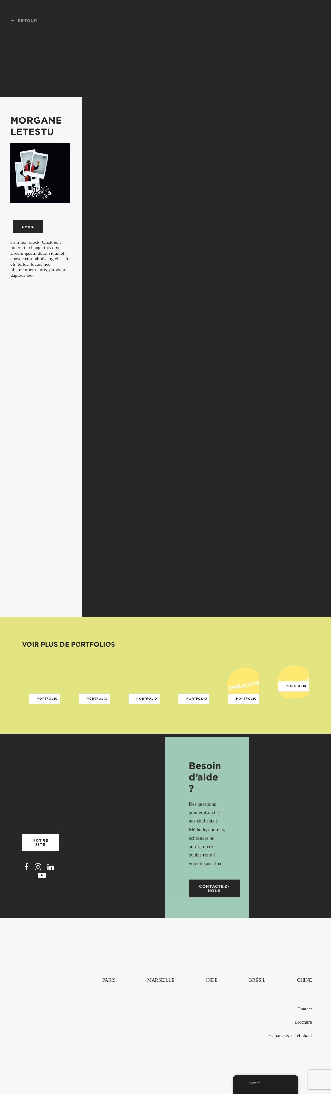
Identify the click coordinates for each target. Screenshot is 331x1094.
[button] (26, 878)
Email (28, 227)
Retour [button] (24, 20)
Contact (304, 1008)
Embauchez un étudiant (290, 1035)
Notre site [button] (41, 852)
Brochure (303, 1022)
